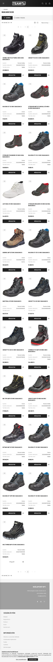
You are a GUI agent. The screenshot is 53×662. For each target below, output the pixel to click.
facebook (37, 601)
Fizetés (5, 642)
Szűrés (8, 18)
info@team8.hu (42, 596)
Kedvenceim (6, 627)
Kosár (4, 624)
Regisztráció (6, 619)
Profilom (5, 622)
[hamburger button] (3, 3)
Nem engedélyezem (21, 659)
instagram (41, 601)
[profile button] (46, 3)
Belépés (5, 616)
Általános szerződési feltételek (11, 637)
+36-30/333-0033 (41, 593)
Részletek (12, 75)
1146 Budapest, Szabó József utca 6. (36, 591)
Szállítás (5, 644)
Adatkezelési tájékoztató (9, 639)
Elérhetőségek (7, 647)
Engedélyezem (32, 659)
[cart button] (49, 3)
